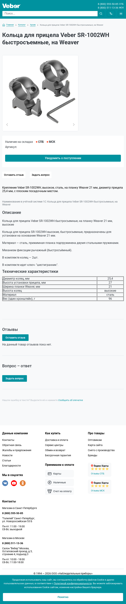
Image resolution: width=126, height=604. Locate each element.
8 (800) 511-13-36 (108, 7)
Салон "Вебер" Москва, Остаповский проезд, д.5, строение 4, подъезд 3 (17, 551)
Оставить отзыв (14, 174)
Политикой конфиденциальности (73, 583)
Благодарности (11, 465)
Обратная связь (12, 445)
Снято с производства (101, 450)
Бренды (92, 455)
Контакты (8, 439)
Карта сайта (95, 445)
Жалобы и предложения (16, 450)
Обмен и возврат (55, 450)
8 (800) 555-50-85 (108, 4)
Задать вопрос (41, 174)
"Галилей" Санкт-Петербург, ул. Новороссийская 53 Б (18, 520)
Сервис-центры (54, 445)
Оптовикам (95, 439)
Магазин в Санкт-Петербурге (19, 508)
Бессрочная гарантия (58, 455)
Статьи (6, 460)
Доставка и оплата (56, 439)
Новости (7, 455)
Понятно (63, 597)
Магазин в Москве (13, 538)
